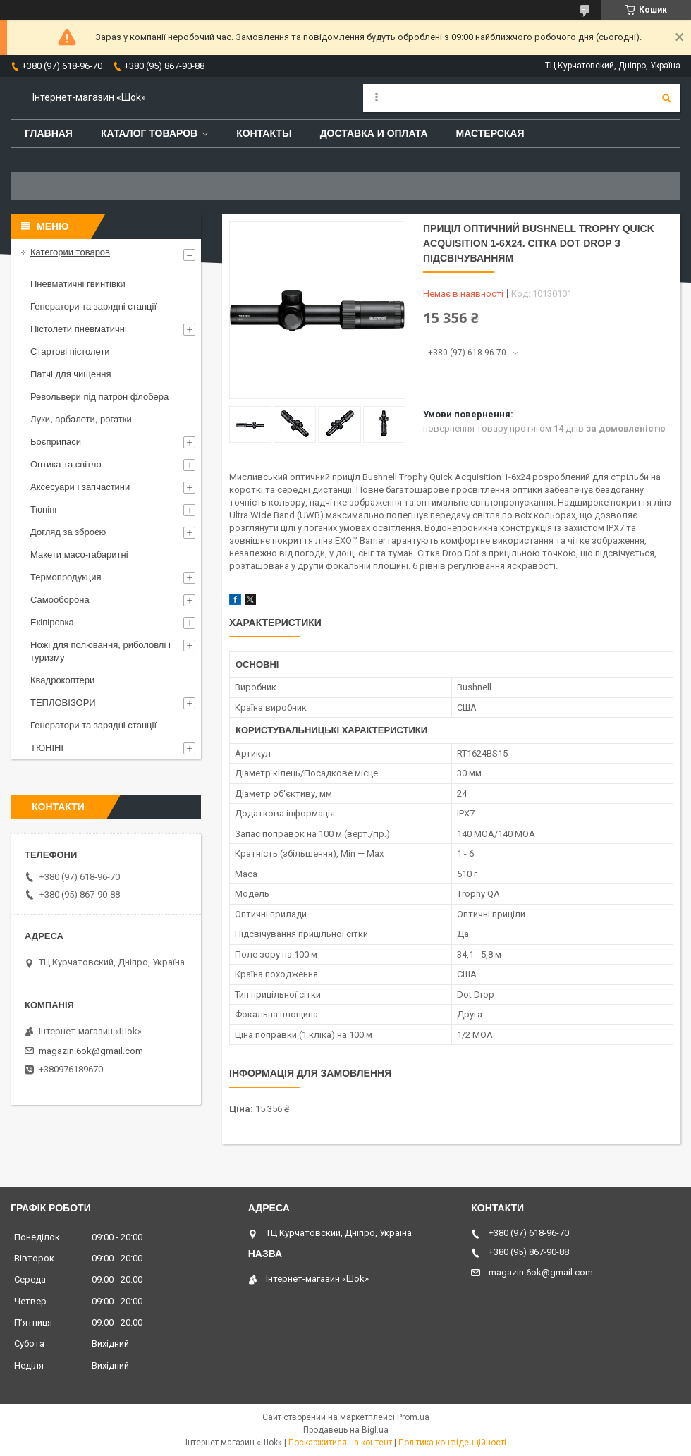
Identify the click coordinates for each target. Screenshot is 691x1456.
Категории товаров (70, 252)
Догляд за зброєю (68, 532)
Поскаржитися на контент (340, 1443)
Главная (49, 133)
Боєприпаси (55, 441)
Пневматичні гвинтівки (78, 284)
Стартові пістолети (70, 351)
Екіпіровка (52, 622)
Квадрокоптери (62, 680)
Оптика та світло (66, 464)
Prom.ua (413, 1417)
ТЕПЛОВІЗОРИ (63, 702)
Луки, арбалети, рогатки (81, 419)
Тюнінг (44, 509)
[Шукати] (666, 98)
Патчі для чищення (70, 374)
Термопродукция (66, 577)
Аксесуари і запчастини (80, 487)
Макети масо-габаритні (79, 554)
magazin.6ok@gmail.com (91, 1051)
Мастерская (490, 133)
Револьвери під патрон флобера (99, 396)
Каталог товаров (149, 133)
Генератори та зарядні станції (93, 306)
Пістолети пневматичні (78, 329)
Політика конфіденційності (452, 1443)
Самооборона (60, 599)
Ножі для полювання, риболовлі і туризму (100, 651)
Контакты (263, 133)
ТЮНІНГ (48, 747)
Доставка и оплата (374, 133)
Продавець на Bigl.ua (346, 1430)
